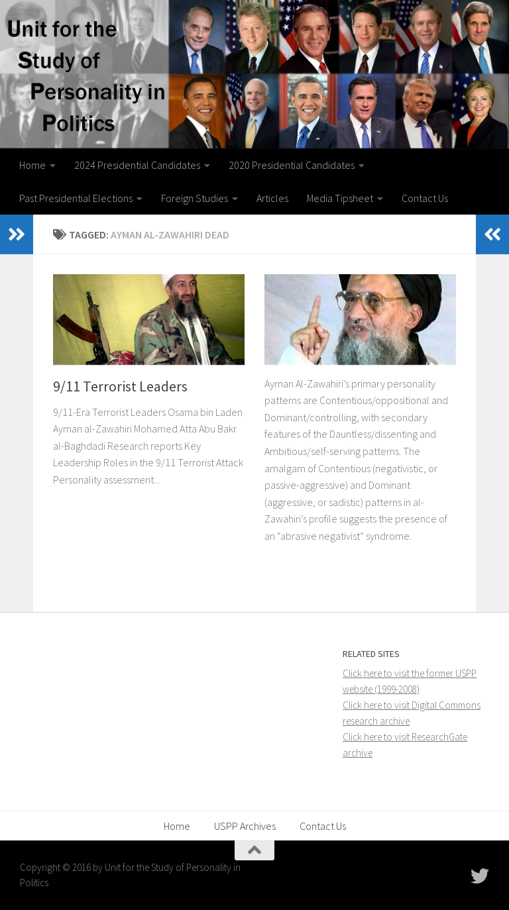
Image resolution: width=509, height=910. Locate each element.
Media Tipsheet (340, 198)
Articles (272, 198)
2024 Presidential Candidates (137, 165)
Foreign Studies (194, 198)
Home (32, 165)
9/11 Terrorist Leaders (120, 386)
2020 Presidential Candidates (292, 165)
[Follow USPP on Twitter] (480, 876)
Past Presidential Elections (76, 198)
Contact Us (425, 198)
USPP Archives (245, 826)
